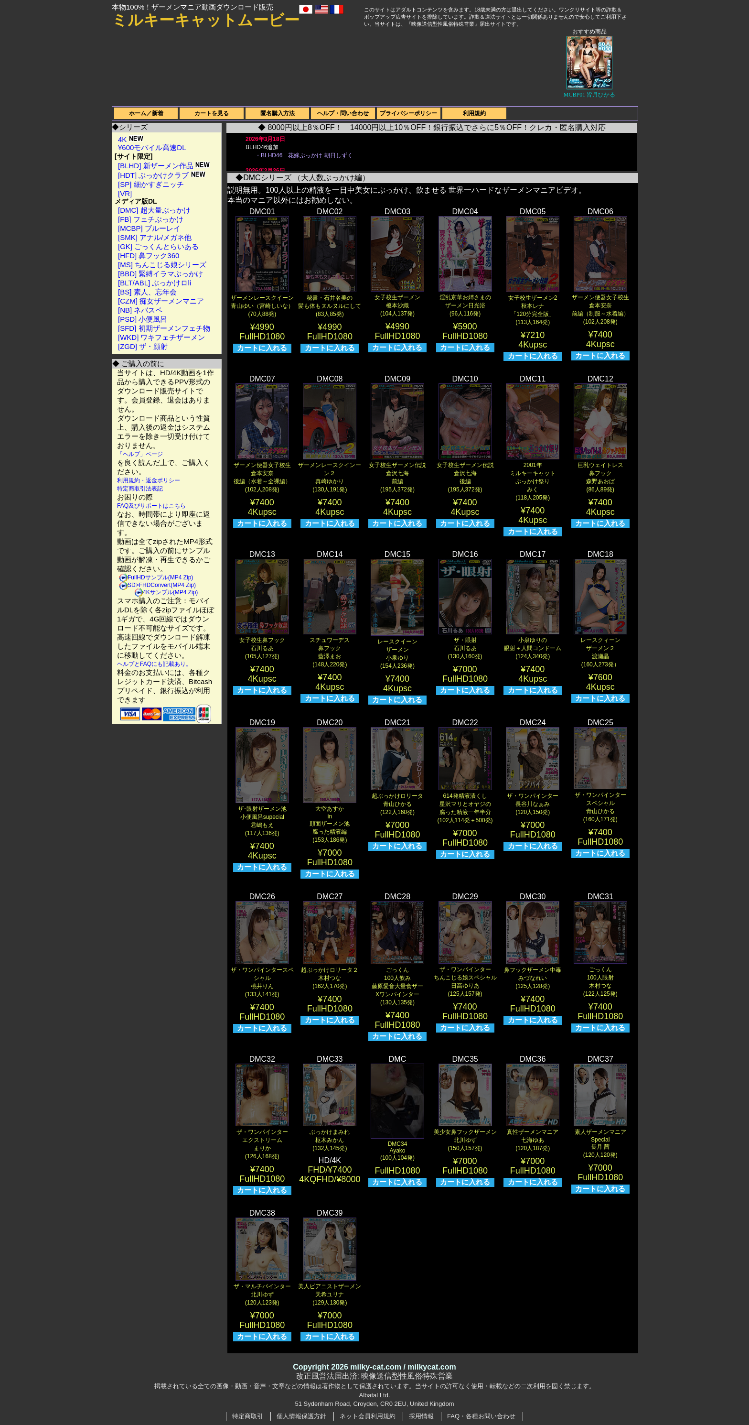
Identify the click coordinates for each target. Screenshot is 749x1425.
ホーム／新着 (146, 113)
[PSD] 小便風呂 (142, 319)
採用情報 (421, 1416)
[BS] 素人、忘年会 (147, 292)
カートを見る (211, 113)
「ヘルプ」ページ (140, 454)
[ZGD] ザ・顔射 (143, 346)
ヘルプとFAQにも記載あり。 (154, 664)
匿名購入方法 (277, 113)
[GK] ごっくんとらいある (158, 246)
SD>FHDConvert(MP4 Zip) (162, 585)
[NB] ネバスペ (140, 310)
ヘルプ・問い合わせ (343, 113)
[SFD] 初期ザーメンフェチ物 (164, 328)
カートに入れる (262, 348)
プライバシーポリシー (408, 113)
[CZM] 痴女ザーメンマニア (161, 301)
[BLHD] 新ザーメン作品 (164, 166)
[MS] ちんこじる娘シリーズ (162, 265)
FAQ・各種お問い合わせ (481, 1416)
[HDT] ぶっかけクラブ (161, 175)
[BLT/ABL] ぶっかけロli (154, 283)
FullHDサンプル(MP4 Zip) (160, 577)
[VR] (125, 193)
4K (130, 139)
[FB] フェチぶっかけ (150, 219)
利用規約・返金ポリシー (148, 480)
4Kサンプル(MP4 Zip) (170, 592)
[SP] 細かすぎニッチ (151, 184)
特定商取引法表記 (140, 488)
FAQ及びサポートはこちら (151, 505)
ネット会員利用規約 (368, 1416)
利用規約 (474, 113)
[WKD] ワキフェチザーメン (161, 337)
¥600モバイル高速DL (152, 147)
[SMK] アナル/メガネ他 (155, 237)
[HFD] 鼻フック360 (148, 255)
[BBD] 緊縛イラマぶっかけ (160, 274)
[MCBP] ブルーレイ (149, 228)
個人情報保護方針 (301, 1416)
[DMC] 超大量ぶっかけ (154, 210)
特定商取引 (247, 1416)
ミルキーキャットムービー (206, 20)
